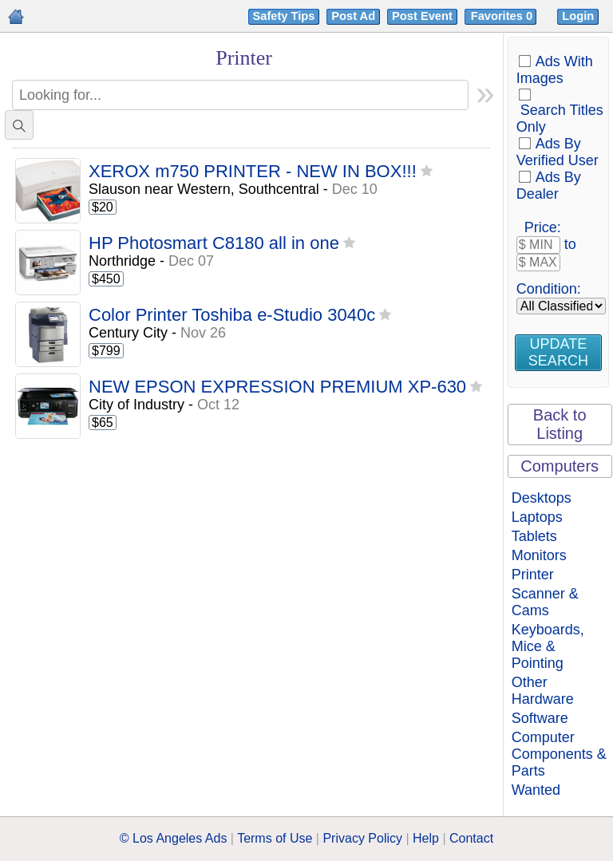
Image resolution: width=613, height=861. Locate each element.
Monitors (539, 555)
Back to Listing (560, 424)
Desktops (541, 498)
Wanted (536, 790)
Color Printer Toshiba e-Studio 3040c (232, 315)
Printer (533, 575)
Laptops (537, 517)
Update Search (558, 352)
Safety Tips (284, 16)
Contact (471, 838)
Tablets (534, 536)
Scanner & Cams (545, 602)
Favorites (503, 16)
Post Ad (353, 16)
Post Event (422, 16)
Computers (559, 466)
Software (540, 718)
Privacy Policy (362, 838)
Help (426, 838)
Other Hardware (543, 690)
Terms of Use (274, 838)
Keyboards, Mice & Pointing (548, 646)
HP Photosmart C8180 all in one (214, 244)
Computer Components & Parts (559, 754)
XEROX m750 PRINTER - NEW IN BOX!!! (253, 172)
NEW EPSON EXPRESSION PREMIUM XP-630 (277, 387)
